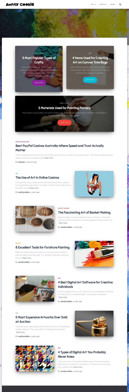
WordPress (119, 386)
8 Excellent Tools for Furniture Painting (42, 244)
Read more (39, 83)
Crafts (103, 4)
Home (112, 4)
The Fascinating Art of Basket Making (84, 211)
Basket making (63, 207)
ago (31, 162)
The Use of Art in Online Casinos (37, 178)
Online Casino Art (22, 142)
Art (93, 4)
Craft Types (39, 53)
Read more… (49, 158)
